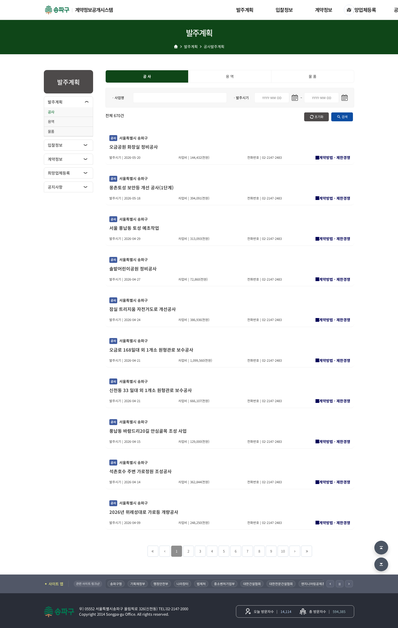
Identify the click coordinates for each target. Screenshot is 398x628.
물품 (51, 131)
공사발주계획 (214, 46)
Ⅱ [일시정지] (339, 583)
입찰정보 (284, 9)
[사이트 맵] (349, 10)
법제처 (201, 583)
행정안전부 (161, 583)
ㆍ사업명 (117, 97)
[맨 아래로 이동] (381, 564)
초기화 (319, 116)
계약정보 (323, 9)
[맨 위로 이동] (381, 548)
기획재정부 (138, 583)
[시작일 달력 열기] (294, 97)
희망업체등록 (363, 9)
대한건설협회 (252, 583)
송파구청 (116, 583)
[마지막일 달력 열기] (344, 97)
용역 (51, 121)
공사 (51, 111)
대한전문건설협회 (281, 583)
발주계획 (244, 9)
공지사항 (55, 187)
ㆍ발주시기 (241, 97)
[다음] (349, 583)
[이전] (330, 583)
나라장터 (183, 583)
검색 (345, 116)
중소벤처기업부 (225, 583)
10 (283, 551)
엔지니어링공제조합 (315, 583)
